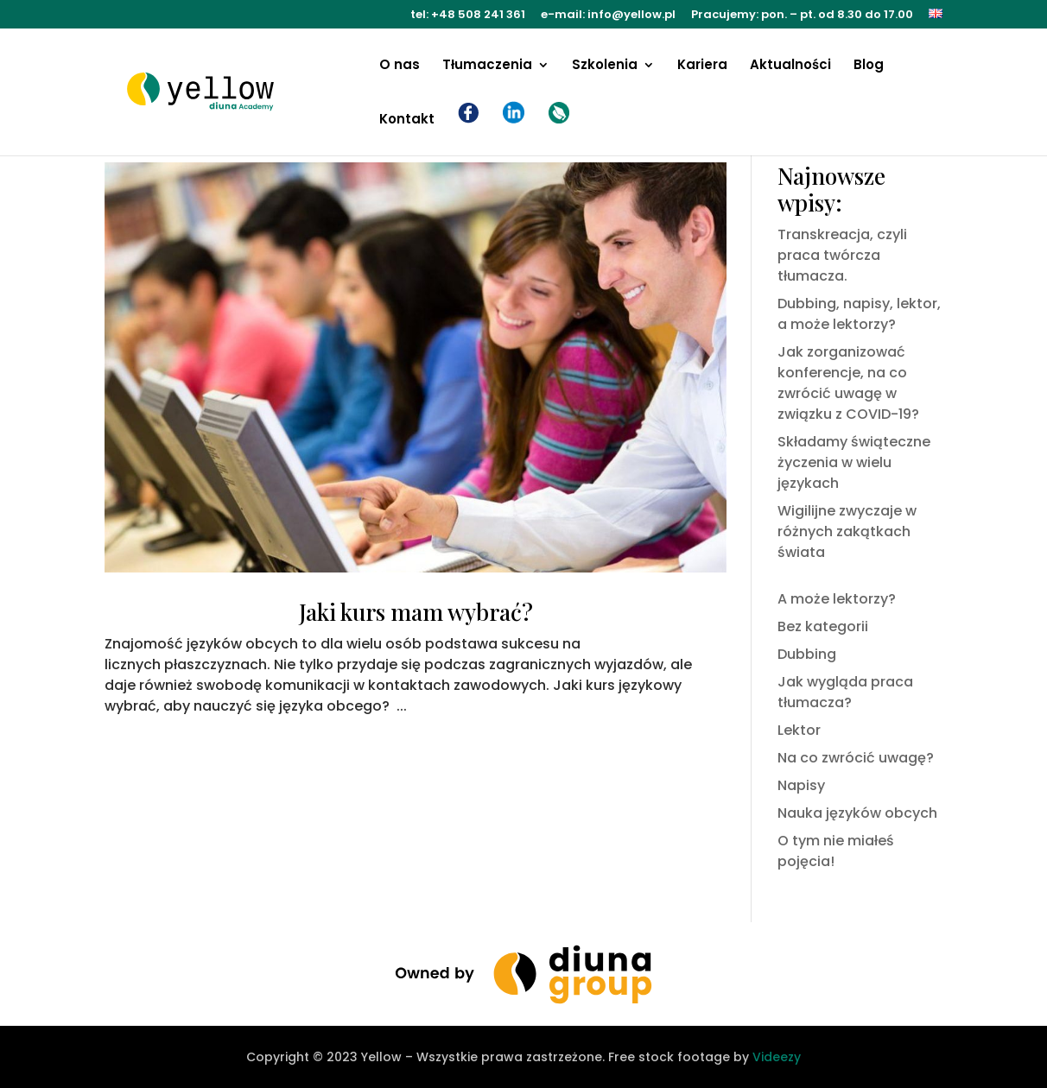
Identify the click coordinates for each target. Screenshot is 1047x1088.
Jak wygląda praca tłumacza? (845, 692)
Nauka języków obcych (857, 813)
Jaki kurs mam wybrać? (416, 612)
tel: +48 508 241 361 (467, 15)
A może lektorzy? (836, 599)
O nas (399, 66)
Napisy (801, 785)
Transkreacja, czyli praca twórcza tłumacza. (842, 255)
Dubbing (806, 654)
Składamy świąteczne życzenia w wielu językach (853, 462)
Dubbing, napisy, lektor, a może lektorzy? (859, 314)
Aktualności (790, 66)
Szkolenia (605, 66)
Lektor (799, 730)
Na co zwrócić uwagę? (855, 758)
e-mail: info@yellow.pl (608, 15)
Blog (868, 66)
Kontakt (407, 120)
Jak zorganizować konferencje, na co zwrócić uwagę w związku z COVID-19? (848, 383)
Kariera (702, 66)
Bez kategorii (822, 626)
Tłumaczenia (487, 66)
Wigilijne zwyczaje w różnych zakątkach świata (847, 531)
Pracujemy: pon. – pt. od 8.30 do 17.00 (802, 15)
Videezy (776, 1057)
